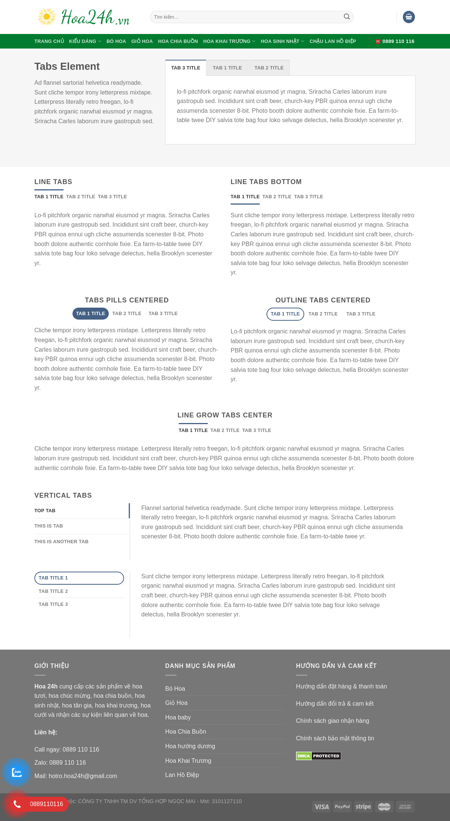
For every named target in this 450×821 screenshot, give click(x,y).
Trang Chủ (49, 41)
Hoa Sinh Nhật (283, 41)
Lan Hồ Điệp (182, 775)
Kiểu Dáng (85, 41)
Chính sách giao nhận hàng (332, 721)
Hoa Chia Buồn (178, 41)
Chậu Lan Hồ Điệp (332, 41)
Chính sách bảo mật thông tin (335, 738)
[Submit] (346, 17)
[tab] (185, 67)
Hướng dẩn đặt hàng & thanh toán (341, 686)
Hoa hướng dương (190, 746)
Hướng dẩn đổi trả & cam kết (334, 703)
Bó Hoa (116, 41)
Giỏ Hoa (142, 41)
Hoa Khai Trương (229, 41)
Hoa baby (178, 717)
